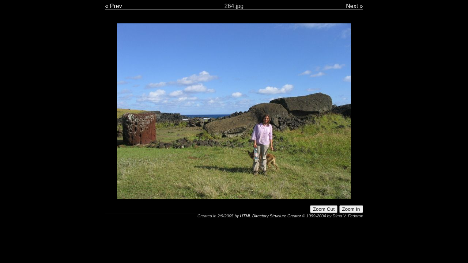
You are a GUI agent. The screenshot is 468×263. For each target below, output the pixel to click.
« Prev (113, 6)
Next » (354, 6)
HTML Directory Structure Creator (270, 216)
